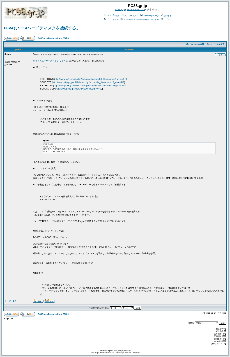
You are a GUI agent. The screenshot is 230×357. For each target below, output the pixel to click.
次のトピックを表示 (215, 44)
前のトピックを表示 (195, 44)
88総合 (66, 38)
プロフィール (111, 19)
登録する (166, 16)
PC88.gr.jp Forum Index (49, 38)
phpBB (110, 351)
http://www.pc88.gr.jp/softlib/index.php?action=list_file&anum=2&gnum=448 (88, 82)
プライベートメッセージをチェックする (140, 19)
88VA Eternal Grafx (136, 9)
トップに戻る (10, 301)
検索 (116, 16)
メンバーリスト (130, 16)
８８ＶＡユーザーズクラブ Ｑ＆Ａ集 (50, 61)
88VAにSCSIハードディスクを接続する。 (42, 28)
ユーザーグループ (149, 16)
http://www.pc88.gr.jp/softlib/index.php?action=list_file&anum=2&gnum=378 (91, 79)
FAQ (107, 16)
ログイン (166, 19)
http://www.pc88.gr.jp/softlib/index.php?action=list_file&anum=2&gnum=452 (90, 85)
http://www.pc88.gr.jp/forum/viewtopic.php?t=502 (79, 89)
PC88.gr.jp (120, 9)
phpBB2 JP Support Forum (131, 353)
